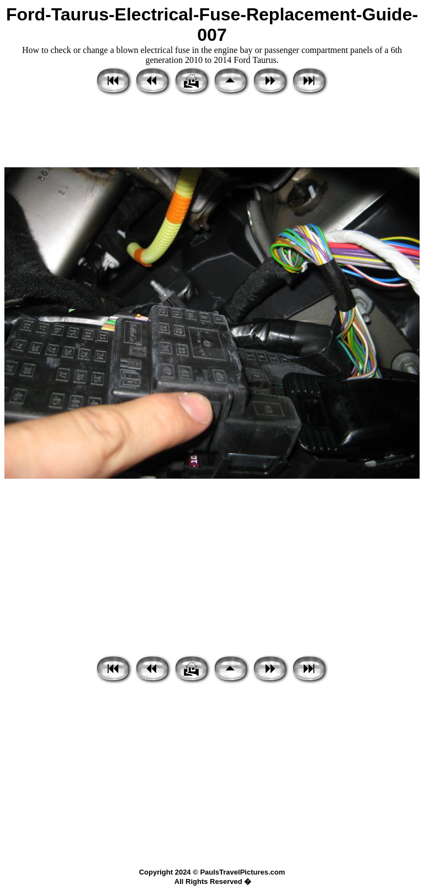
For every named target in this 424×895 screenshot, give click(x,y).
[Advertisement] (212, 132)
